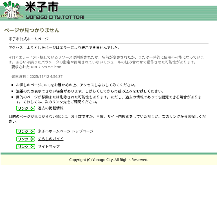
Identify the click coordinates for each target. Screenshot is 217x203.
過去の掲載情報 (51, 108)
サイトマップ (49, 146)
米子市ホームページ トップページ (65, 131)
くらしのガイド (51, 138)
